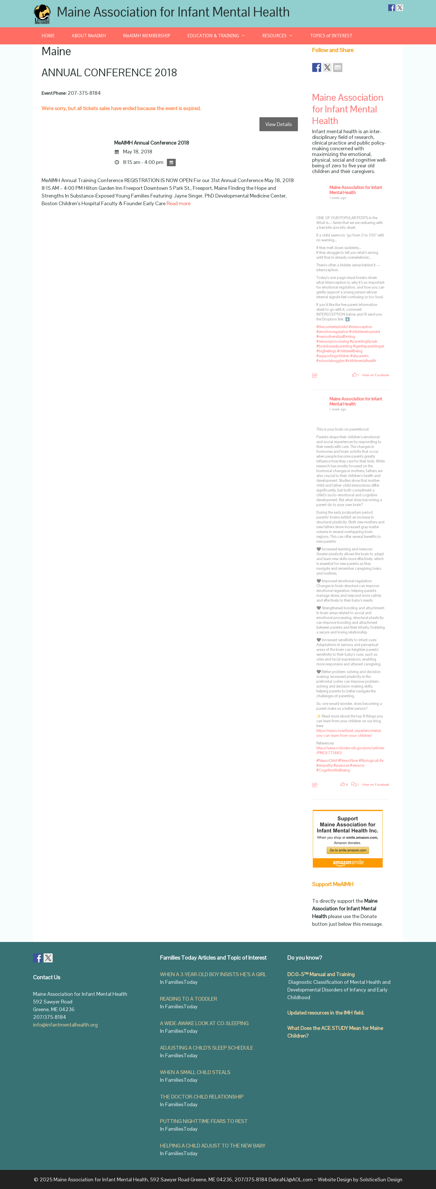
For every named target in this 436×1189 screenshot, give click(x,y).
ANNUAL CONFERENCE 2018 (109, 72)
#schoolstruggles (330, 360)
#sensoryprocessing (332, 341)
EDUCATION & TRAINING (220, 35)
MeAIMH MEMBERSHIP (146, 35)
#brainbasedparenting (334, 346)
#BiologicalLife (371, 760)
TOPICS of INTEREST (331, 35)
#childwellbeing (350, 351)
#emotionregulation (332, 331)
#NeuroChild (326, 760)
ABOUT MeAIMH (89, 35)
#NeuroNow (348, 760)
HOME (48, 35)
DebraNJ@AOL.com (291, 1179)
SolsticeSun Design (381, 1179)
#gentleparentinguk (368, 346)
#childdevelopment (364, 331)
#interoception (360, 326)
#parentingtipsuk (363, 341)
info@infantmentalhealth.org (65, 1024)
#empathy (324, 765)
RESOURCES (282, 35)
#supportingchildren (332, 355)
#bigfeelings (326, 351)
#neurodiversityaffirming (335, 336)
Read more (179, 203)
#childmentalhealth (360, 360)
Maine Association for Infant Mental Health (173, 12)
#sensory (357, 765)
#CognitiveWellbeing (333, 770)
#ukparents (359, 355)
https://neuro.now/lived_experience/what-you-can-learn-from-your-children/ (349, 733)
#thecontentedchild (332, 326)
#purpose (341, 765)
